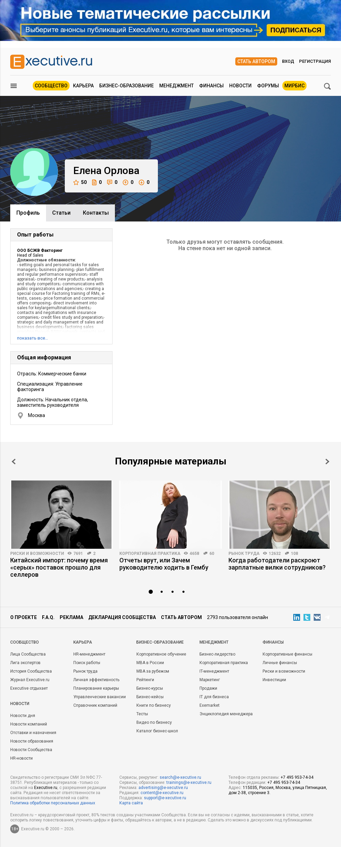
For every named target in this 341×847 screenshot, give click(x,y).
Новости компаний (28, 724)
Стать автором (256, 61)
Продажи (208, 688)
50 (80, 182)
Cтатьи (61, 213)
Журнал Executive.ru (29, 679)
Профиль (28, 213)
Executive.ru (45, 787)
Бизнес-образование (126, 85)
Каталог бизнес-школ (157, 731)
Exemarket (209, 705)
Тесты (142, 714)
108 (294, 553)
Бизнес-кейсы (150, 696)
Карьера (83, 85)
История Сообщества (31, 671)
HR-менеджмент (89, 654)
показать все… (32, 338)
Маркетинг (209, 679)
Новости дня (22, 715)
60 (211, 553)
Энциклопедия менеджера (226, 714)
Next (327, 461)
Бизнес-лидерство (217, 654)
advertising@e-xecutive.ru (163, 787)
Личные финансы (280, 662)
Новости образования (31, 741)
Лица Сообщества (28, 654)
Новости (240, 85)
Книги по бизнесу (153, 705)
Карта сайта (131, 803)
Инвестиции (274, 679)
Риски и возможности (37, 553)
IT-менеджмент (214, 671)
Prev (13, 461)
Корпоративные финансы (287, 654)
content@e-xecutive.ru (161, 792)
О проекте (23, 617)
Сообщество (51, 85)
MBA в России (150, 662)
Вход (288, 61)
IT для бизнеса (214, 696)
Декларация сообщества (122, 617)
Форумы (268, 85)
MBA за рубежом (152, 671)
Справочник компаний (95, 705)
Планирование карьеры (96, 688)
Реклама (71, 617)
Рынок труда (244, 553)
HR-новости (21, 758)
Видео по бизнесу (154, 722)
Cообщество (24, 642)
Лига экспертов (25, 662)
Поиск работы (86, 662)
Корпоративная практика (149, 553)
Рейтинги (145, 679)
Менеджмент (176, 85)
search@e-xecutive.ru (180, 777)
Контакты (96, 213)
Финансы (211, 85)
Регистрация (315, 61)
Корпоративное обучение (161, 654)
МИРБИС (294, 85)
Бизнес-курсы (149, 688)
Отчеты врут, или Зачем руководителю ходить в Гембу (163, 564)
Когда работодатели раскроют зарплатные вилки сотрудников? (277, 564)
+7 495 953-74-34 (297, 777)
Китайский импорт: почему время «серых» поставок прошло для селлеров (59, 567)
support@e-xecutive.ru (165, 797)
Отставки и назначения (33, 732)
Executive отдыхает (29, 688)
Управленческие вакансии (99, 696)
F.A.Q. (48, 617)
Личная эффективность (96, 679)
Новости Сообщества (31, 749)
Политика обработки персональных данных (52, 803)
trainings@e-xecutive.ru (188, 782)
